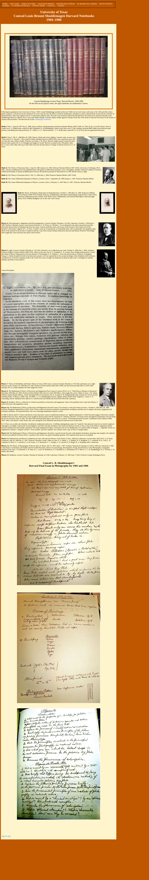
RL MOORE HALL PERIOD (87, 4)
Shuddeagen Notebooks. (43, 119)
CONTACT (51, 6)
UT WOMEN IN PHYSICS (21, 6)
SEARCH (61, 6)
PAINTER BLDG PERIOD (65, 4)
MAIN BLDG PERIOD (46, 4)
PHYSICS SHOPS (38, 6)
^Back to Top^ (6, 836)
